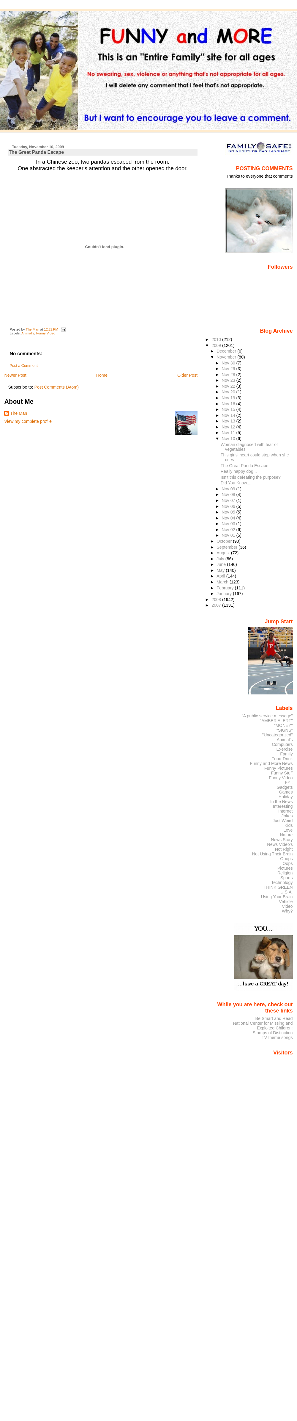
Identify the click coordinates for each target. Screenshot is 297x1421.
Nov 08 (229, 494)
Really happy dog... (239, 471)
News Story (282, 839)
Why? (287, 911)
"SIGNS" (285, 730)
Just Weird (283, 820)
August (224, 552)
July (221, 558)
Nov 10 (229, 438)
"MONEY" (283, 725)
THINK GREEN (278, 887)
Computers (282, 744)
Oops (287, 863)
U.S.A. (286, 892)
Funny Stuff (282, 773)
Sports (286, 877)
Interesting (283, 806)
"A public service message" (267, 715)
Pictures (285, 868)
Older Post (187, 375)
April (221, 576)
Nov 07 (229, 500)
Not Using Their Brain (272, 854)
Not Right (284, 849)
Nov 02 (229, 529)
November (227, 357)
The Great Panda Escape (244, 465)
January (225, 593)
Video (287, 906)
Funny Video (45, 333)
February (226, 588)
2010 (216, 339)
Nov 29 (229, 368)
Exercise (285, 749)
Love (288, 830)
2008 (216, 599)
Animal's (27, 333)
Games (286, 792)
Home (102, 375)
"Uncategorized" (277, 735)
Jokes (287, 815)
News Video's (280, 844)
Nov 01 (229, 535)
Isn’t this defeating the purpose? (251, 477)
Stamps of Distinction (273, 1032)
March (223, 582)
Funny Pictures (278, 768)
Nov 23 (229, 380)
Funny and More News (271, 763)
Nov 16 (229, 403)
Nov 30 (229, 363)
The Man (18, 413)
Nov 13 (229, 421)
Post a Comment (23, 366)
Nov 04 (229, 518)
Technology (282, 882)
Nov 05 (229, 512)
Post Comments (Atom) (56, 387)
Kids (289, 825)
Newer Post (15, 375)
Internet (285, 811)
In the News (281, 801)
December (227, 351)
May (221, 570)
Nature (286, 834)
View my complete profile (28, 421)
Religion (285, 873)
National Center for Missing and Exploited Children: (263, 1025)
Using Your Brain (277, 896)
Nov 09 (229, 488)
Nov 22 (229, 386)
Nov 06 (229, 506)
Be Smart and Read (274, 1018)
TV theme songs (277, 1037)
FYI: (289, 782)
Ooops (286, 858)
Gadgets (285, 787)
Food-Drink (282, 758)
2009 (216, 345)
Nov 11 (229, 432)
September (227, 547)
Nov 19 (229, 397)
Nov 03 (229, 523)
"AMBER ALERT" (276, 720)
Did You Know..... (237, 483)
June (222, 564)
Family (286, 754)
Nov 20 (229, 391)
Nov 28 (229, 374)
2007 (216, 605)
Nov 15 (229, 409)
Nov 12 (229, 427)
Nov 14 (229, 415)
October (225, 541)
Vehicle (286, 901)
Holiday (286, 796)
